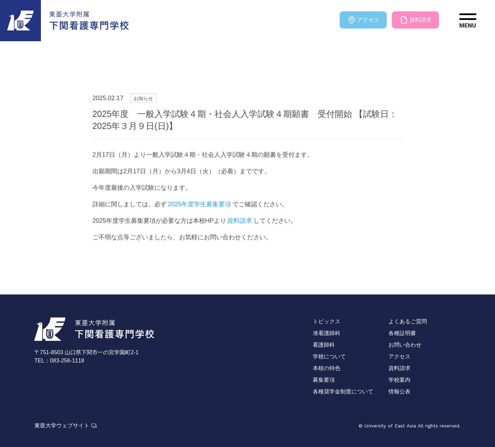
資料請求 (415, 19)
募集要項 (324, 380)
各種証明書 (402, 333)
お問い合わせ (404, 345)
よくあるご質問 (407, 321)
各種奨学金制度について (343, 391)
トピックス (326, 321)
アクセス (363, 19)
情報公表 (399, 391)
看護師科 (324, 345)
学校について (329, 356)
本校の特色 (326, 368)
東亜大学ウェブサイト (65, 425)
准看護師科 (326, 333)
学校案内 (399, 380)
